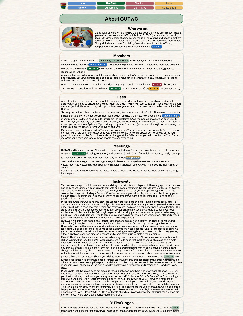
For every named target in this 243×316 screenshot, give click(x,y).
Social (168, 3)
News (82, 3)
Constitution (169, 7)
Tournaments (111, 7)
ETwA (156, 84)
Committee (140, 7)
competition (133, 157)
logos (175, 307)
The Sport (140, 3)
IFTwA (153, 88)
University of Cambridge (113, 60)
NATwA (92, 68)
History (82, 7)
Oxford (156, 46)
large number (170, 115)
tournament (79, 153)
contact (169, 256)
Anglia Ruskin (97, 64)
